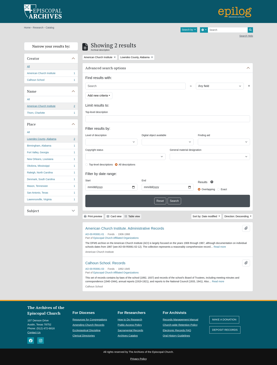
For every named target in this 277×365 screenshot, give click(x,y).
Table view (132, 216)
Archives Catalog (128, 335)
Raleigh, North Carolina (51, 173)
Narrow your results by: (51, 46)
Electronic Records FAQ (177, 330)
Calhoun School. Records (105, 263)
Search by (188, 29)
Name (31, 91)
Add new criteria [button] (98, 95)
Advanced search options (105, 68)
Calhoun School (51, 80)
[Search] (228, 30)
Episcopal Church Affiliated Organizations (116, 237)
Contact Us (33, 332)
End (144, 180)
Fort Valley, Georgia (51, 153)
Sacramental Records (130, 330)
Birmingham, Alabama (51, 146)
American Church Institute (51, 73)
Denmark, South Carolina (51, 179)
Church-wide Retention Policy (180, 324)
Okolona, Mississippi (51, 166)
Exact (224, 189)
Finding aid (204, 135)
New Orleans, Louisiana (51, 159)
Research (38, 27)
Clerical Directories (84, 335)
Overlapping (208, 189)
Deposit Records (225, 329)
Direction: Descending (237, 216)
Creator (33, 58)
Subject (33, 210)
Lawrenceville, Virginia (51, 200)
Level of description (96, 135)
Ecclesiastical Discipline (87, 330)
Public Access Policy (130, 324)
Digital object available (154, 135)
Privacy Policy (138, 358)
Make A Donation (224, 319)
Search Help (246, 35)
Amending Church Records (88, 324)
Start (88, 180)
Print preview (93, 216)
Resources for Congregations (90, 319)
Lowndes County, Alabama (51, 139)
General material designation (185, 149)
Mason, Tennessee (51, 186)
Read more (220, 246)
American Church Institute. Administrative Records (124, 228)
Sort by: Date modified (205, 216)
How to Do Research (130, 319)
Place (31, 124)
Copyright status (94, 149)
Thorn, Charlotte (51, 113)
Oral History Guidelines (176, 335)
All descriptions (127, 164)
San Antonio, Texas (51, 193)
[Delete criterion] (249, 86)
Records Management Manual (180, 319)
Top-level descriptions (101, 164)
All (28, 66)
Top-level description (96, 112)
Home (27, 27)
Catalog (50, 27)
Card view (114, 216)
